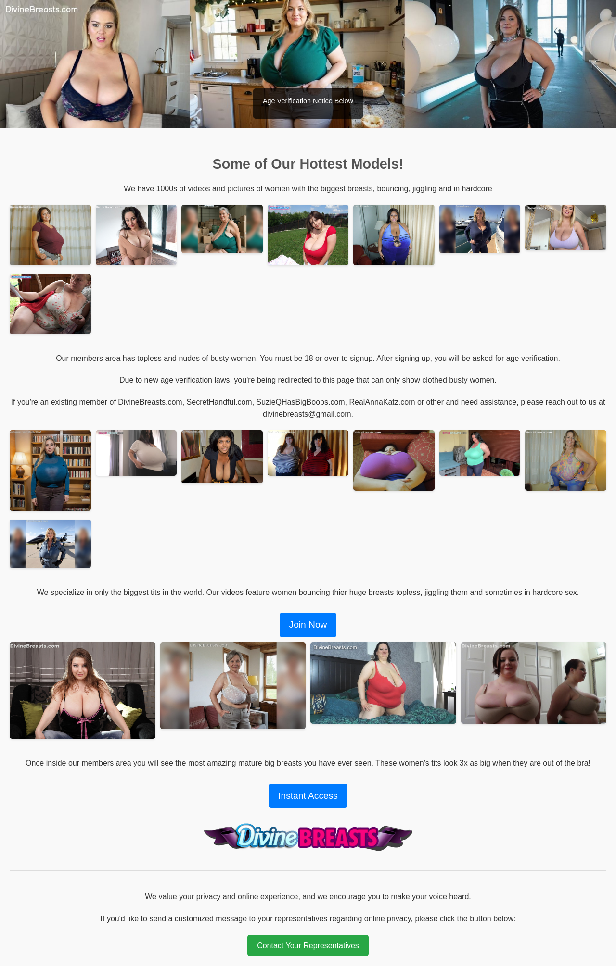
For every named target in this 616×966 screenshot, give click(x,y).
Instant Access (308, 796)
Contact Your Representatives (308, 945)
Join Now (308, 624)
